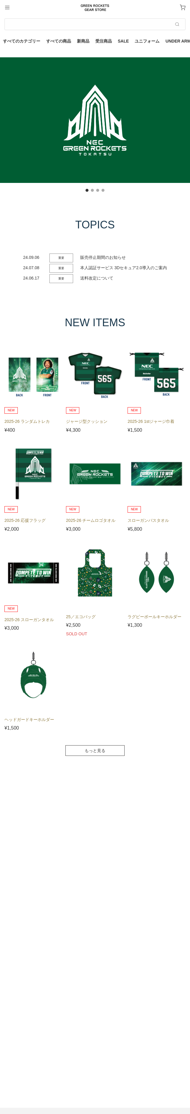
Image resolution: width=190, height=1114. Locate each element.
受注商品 (103, 41)
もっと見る (95, 750)
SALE (123, 41)
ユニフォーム (147, 41)
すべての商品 (58, 41)
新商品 (83, 41)
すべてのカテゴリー (21, 41)
